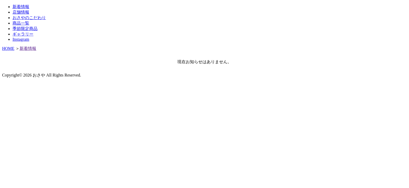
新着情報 (21, 6)
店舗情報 (21, 12)
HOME (8, 48)
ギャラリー (23, 34)
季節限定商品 (25, 28)
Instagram (21, 39)
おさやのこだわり (29, 17)
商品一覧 (21, 23)
